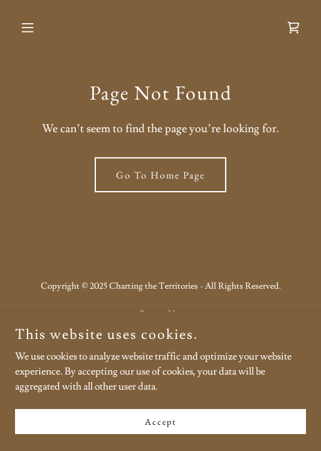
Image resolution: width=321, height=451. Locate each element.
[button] (37, 27)
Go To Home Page (160, 175)
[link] (293, 27)
